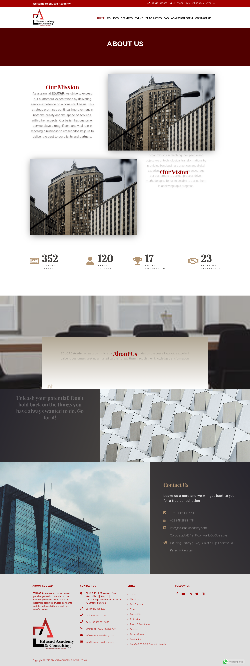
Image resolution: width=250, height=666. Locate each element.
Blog (132, 609)
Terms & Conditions (140, 624)
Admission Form (182, 18)
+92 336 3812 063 (181, 3)
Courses (113, 18)
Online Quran (137, 634)
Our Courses (136, 604)
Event (139, 18)
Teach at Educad (157, 18)
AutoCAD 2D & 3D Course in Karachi (148, 644)
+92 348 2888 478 (159, 3)
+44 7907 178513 (99, 615)
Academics (135, 639)
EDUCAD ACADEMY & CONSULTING (69, 660)
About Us (134, 599)
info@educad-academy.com (100, 635)
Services (127, 18)
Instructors (135, 619)
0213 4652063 (98, 608)
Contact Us (203, 18)
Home (101, 18)
